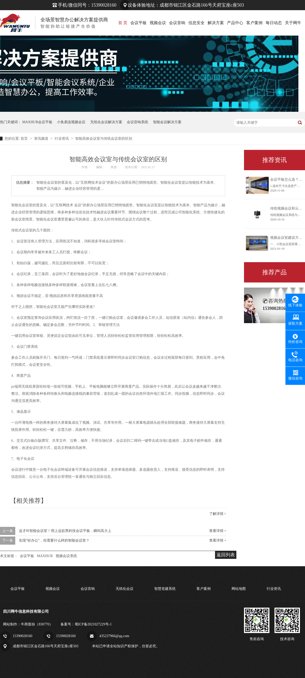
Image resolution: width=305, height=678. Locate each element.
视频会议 (158, 23)
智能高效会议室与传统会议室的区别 (103, 138)
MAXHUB (45, 556)
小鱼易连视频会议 (71, 122)
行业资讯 (62, 138)
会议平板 (138, 23)
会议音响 (177, 23)
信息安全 (196, 23)
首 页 (122, 23)
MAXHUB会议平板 (37, 122)
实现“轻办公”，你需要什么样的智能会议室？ (54, 540)
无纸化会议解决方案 (106, 122)
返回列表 (226, 554)
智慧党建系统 (165, 589)
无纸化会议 (124, 589)
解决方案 (216, 23)
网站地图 (239, 589)
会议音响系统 (137, 122)
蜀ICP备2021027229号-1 (93, 624)
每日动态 (274, 23)
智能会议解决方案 (167, 122)
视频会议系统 (66, 556)
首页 (25, 138)
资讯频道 (41, 138)
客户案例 (254, 23)
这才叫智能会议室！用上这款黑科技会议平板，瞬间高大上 (65, 531)
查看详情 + (217, 531)
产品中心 (235, 23)
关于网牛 (293, 23)
